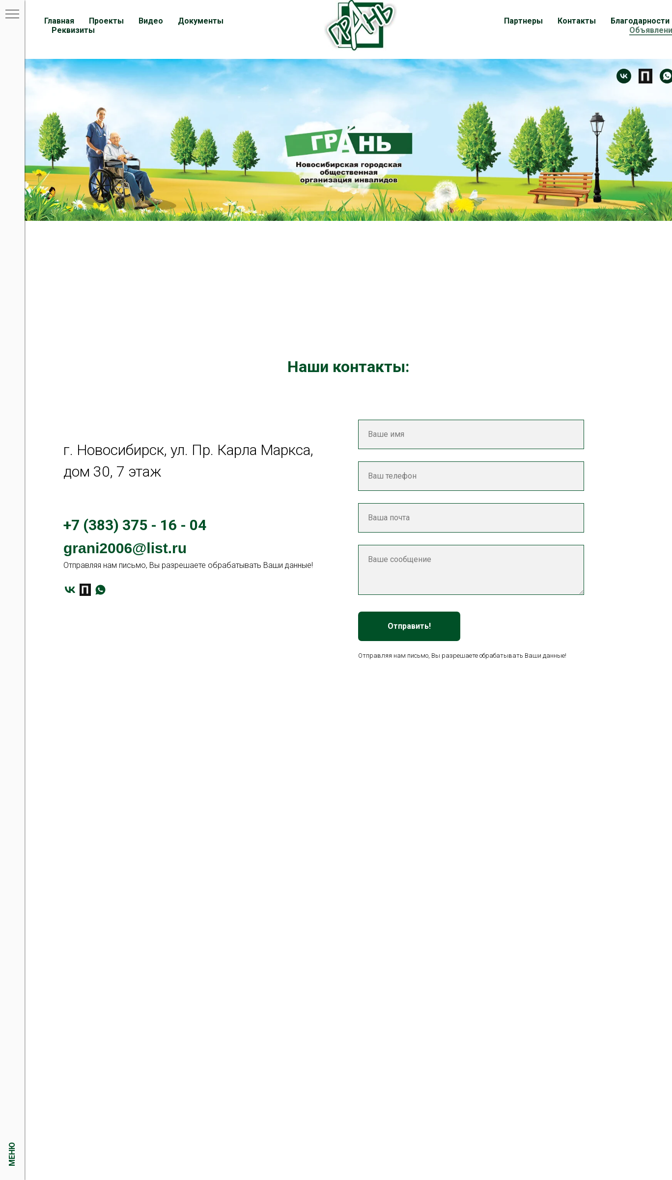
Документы (201, 21)
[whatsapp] (100, 590)
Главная (59, 21)
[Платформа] (645, 76)
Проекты (106, 21)
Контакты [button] (577, 21)
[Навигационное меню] (12, 15)
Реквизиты (73, 30)
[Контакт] (623, 76)
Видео (151, 21)
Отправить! (409, 626)
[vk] (70, 590)
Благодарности (640, 21)
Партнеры (523, 21)
